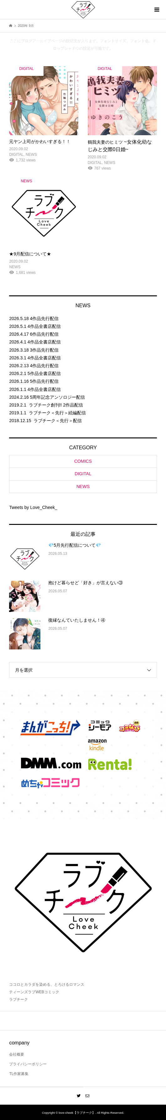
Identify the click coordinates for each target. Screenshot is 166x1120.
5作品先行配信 (44, 381)
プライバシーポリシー (28, 1064)
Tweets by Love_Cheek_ (33, 507)
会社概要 (16, 1054)
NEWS (83, 486)
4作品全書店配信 (44, 326)
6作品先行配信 (44, 334)
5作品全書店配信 (44, 373)
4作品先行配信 (44, 318)
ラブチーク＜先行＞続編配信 (57, 412)
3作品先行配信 (44, 350)
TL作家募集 (19, 1074)
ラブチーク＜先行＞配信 (58, 420)
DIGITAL (83, 473)
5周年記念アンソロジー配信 (57, 397)
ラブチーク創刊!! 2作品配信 (56, 404)
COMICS (83, 461)
